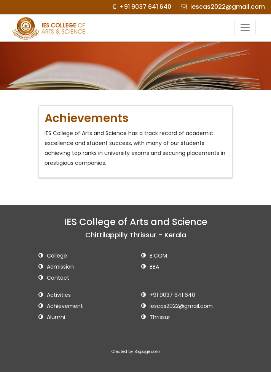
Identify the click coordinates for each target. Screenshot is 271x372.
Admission (56, 267)
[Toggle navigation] (245, 27)
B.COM (154, 256)
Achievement (60, 306)
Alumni (51, 317)
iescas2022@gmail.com (223, 6)
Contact (53, 278)
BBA (150, 267)
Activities (54, 295)
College (52, 256)
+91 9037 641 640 (142, 6)
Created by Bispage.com (136, 351)
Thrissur (155, 317)
